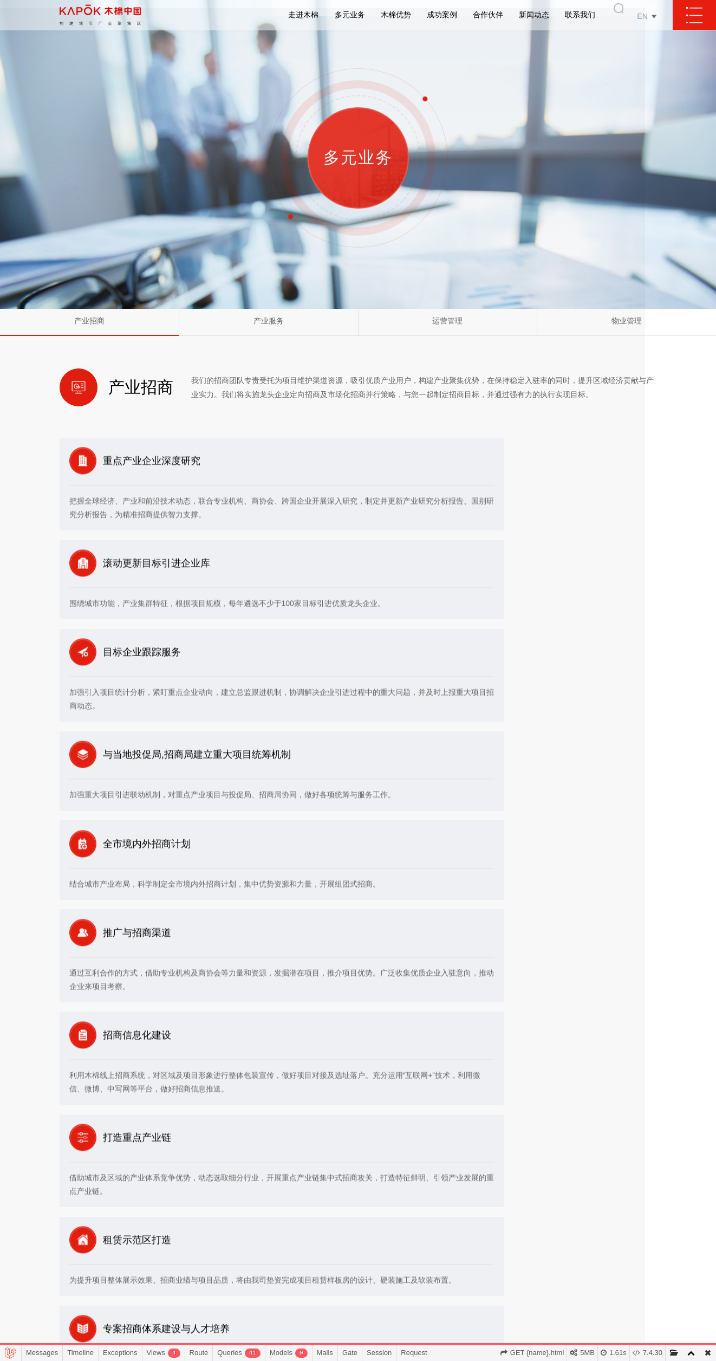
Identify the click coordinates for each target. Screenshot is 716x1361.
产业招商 (89, 325)
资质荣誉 (240, 1271)
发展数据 (240, 1254)
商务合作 (639, 1206)
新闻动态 (534, 16)
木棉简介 (240, 1189)
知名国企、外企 (504, 1206)
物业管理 (626, 325)
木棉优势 (396, 16)
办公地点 (639, 1238)
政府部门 (504, 1189)
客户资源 (368, 1189)
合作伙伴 (488, 16)
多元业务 (350, 16)
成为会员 (639, 1222)
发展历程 (240, 1238)
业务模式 (240, 1222)
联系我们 (580, 16)
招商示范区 (432, 1222)
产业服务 (268, 325)
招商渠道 (368, 1238)
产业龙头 (368, 1222)
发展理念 (240, 1206)
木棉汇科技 (239, 1287)
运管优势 (368, 1254)
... (368, 1287)
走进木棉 (303, 16)
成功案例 (442, 16)
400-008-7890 (124, 1201)
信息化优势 (368, 1271)
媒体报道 (575, 1206)
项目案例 (432, 1206)
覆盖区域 (432, 1189)
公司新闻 (575, 1189)
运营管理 (447, 325)
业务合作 (639, 1189)
